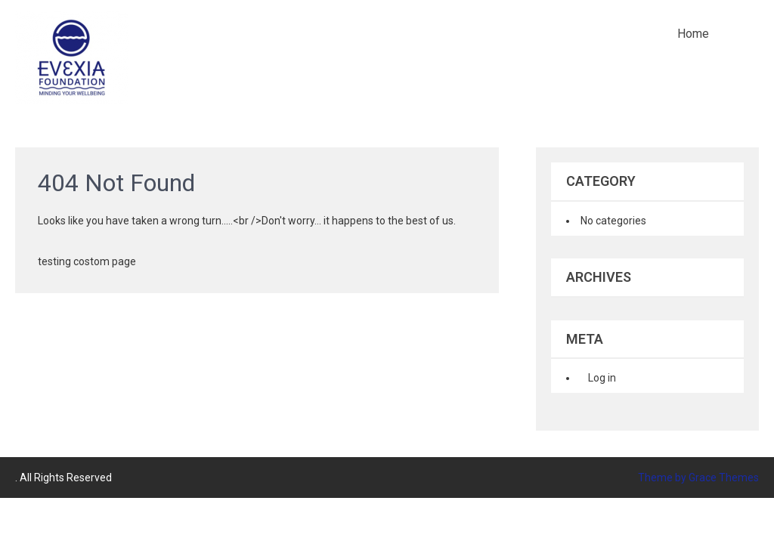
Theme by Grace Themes (698, 477)
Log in (602, 378)
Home (693, 33)
